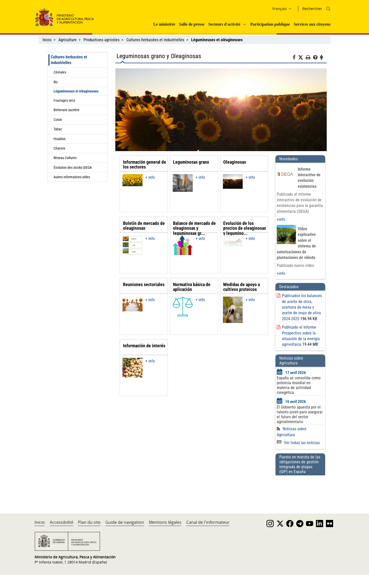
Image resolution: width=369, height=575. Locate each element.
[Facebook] (295, 58)
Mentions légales (165, 522)
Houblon (60, 139)
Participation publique (270, 24)
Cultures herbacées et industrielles (155, 39)
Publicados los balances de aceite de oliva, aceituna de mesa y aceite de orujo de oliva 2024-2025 (302, 307)
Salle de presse (191, 24)
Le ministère (164, 24)
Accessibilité (61, 522)
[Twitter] (302, 58)
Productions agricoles (101, 39)
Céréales (60, 72)
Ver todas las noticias (298, 442)
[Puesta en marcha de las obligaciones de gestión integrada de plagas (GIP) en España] (300, 489)
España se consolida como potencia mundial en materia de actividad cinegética (299, 385)
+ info (150, 177)
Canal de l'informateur (208, 522)
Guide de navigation (124, 522)
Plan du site (89, 522)
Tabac (58, 129)
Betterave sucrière (66, 110)
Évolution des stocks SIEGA (73, 167)
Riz (56, 82)
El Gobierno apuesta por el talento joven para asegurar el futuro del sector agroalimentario (300, 414)
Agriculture (67, 39)
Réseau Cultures (65, 158)
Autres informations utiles (72, 177)
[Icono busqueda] (328, 9)
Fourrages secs (64, 100)
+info (281, 219)
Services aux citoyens (312, 24)
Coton (58, 120)
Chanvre (59, 148)
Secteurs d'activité (224, 24)
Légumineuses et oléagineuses (76, 91)
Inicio (47, 39)
